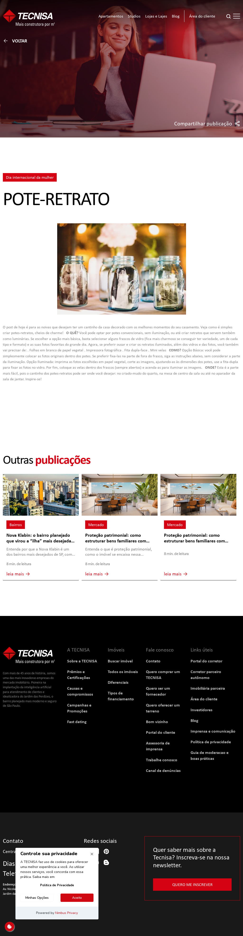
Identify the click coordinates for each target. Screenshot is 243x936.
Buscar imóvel (120, 661)
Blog (194, 720)
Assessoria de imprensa (158, 746)
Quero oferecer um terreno (163, 708)
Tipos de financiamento (121, 696)
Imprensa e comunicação (213, 731)
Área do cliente (204, 699)
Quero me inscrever (192, 884)
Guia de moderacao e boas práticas (210, 755)
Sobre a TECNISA (82, 661)
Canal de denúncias (163, 770)
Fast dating (77, 721)
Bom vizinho (157, 721)
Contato (153, 661)
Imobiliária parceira (208, 688)
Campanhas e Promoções (79, 708)
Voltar (15, 41)
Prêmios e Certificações (78, 674)
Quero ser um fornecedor (158, 691)
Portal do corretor (206, 661)
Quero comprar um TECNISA (163, 674)
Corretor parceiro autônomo (206, 674)
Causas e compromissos (80, 691)
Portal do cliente (160, 732)
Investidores (201, 709)
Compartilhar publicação (207, 123)
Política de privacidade (211, 741)
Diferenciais (118, 682)
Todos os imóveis (123, 671)
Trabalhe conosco (161, 759)
